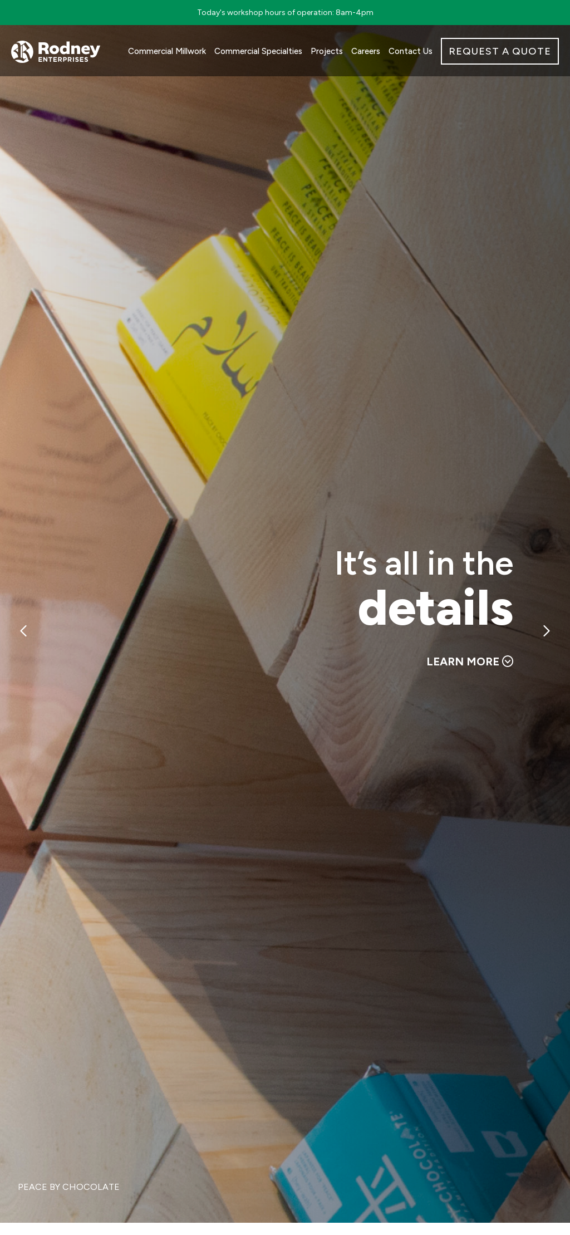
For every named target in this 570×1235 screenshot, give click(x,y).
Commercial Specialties (258, 51)
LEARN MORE (469, 661)
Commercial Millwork (167, 51)
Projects (327, 51)
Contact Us (411, 51)
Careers (365, 51)
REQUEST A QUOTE (500, 51)
